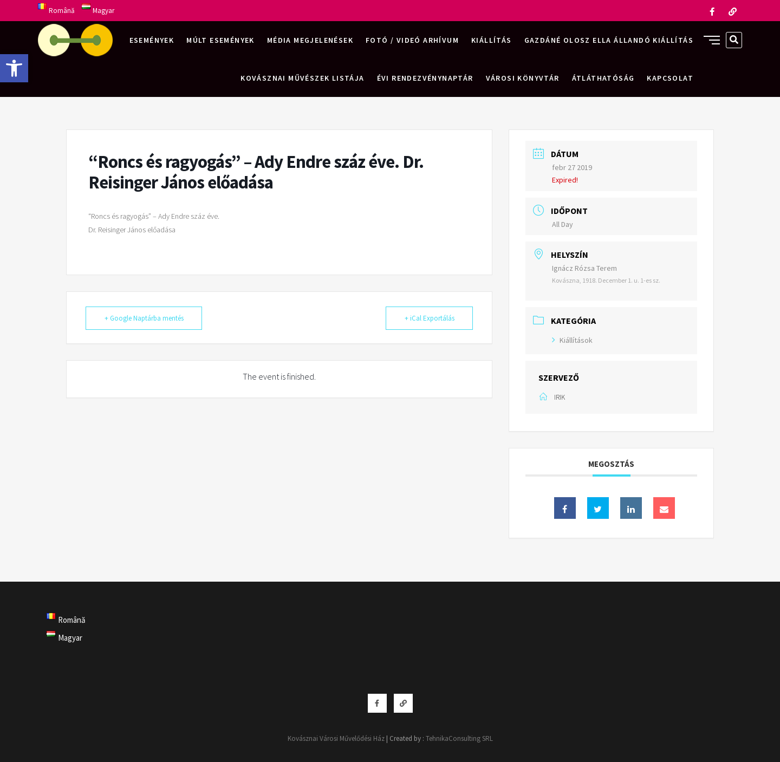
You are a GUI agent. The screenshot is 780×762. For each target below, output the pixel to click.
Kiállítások (572, 340)
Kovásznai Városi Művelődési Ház (336, 738)
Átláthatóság (603, 78)
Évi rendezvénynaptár (425, 78)
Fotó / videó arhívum (412, 40)
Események (151, 40)
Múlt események (220, 40)
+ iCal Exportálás (429, 318)
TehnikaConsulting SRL (459, 738)
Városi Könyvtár (523, 78)
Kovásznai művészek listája (302, 78)
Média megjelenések (310, 40)
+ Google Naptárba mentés (144, 318)
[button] (14, 68)
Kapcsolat (670, 78)
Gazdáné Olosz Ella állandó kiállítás (608, 40)
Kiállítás (491, 40)
